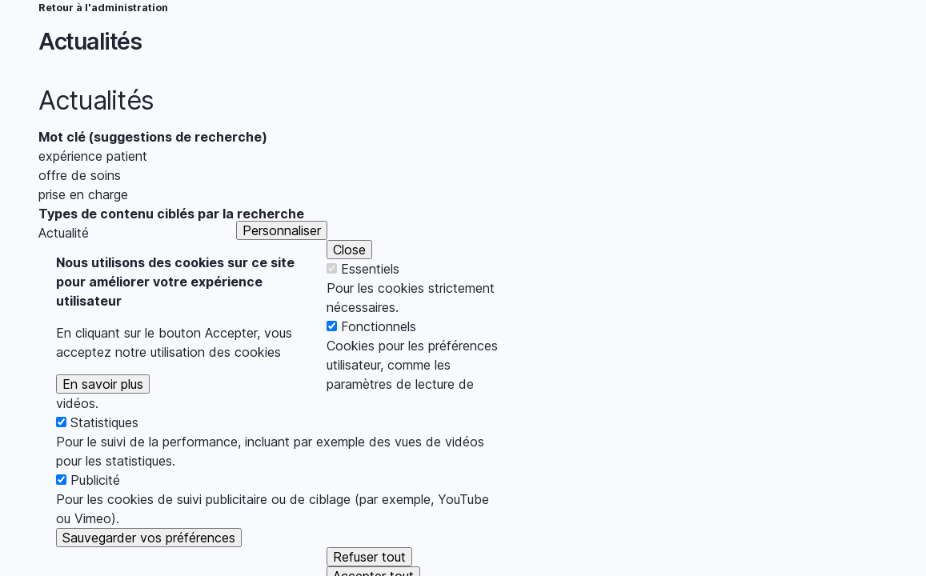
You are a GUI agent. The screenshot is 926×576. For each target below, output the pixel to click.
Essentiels (370, 292)
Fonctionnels (378, 350)
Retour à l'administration (103, 8)
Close (349, 273)
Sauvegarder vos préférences (148, 561)
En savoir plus (102, 407)
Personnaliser (282, 254)
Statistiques (104, 446)
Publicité (95, 503)
